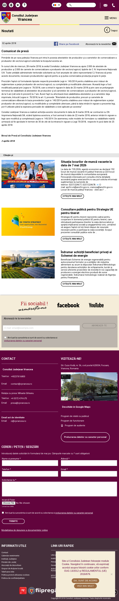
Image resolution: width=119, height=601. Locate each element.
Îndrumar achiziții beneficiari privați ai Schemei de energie (86, 253)
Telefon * (6, 469)
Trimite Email (106, 5)
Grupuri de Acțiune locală (12, 568)
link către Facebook (68, 305)
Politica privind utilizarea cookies (15, 575)
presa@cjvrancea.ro (20, 403)
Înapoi (111, 31)
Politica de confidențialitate (13, 578)
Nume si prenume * (11, 458)
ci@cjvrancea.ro (18, 421)
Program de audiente (75, 425)
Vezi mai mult (85, 586)
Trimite (13, 521)
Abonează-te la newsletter (98, 44)
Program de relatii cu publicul (75, 416)
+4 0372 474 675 (19, 398)
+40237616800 (18, 376)
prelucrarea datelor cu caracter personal (23, 340)
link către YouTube (96, 305)
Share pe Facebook (69, 44)
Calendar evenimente (10, 555)
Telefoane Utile (7, 571)
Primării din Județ (8, 562)
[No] (111, 574)
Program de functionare (72, 421)
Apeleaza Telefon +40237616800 (114, 5)
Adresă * (65, 458)
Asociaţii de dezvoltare (11, 565)
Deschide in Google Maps (76, 407)
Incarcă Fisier (8, 500)
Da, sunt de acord (85, 580)
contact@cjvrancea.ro (21, 384)
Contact (4, 552)
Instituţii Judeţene (9, 559)
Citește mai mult (72, 196)
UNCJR (54, 555)
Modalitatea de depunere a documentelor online (24, 530)
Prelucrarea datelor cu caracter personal (85, 437)
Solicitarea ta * (9, 480)
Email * (64, 469)
